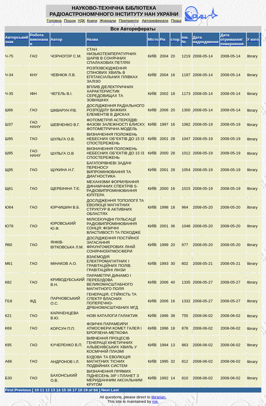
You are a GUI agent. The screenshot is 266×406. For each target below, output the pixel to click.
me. (155, 401)
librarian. (158, 397)
